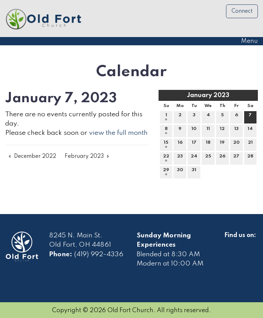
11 (208, 130)
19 (222, 144)
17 (194, 144)
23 (180, 158)
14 (250, 130)
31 (194, 171)
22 (166, 158)
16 (180, 144)
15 (166, 144)
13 (236, 130)
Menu (246, 41)
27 (236, 158)
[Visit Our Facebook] (229, 243)
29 (166, 171)
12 (222, 130)
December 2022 (35, 156)
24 (194, 158)
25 (208, 158)
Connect (242, 11)
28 (250, 158)
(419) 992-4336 (98, 254)
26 (222, 158)
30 (180, 171)
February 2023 (84, 156)
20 (236, 144)
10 (194, 130)
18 (208, 144)
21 (250, 144)
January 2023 (208, 95)
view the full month (118, 133)
